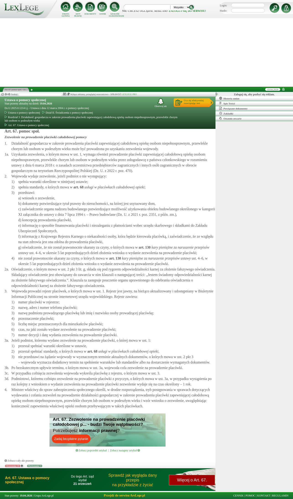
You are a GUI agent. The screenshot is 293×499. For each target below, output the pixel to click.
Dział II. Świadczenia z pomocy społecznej (67, 112)
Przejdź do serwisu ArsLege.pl (124, 495)
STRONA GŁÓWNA (66, 15)
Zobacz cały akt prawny (19, 460)
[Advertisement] (146, 52)
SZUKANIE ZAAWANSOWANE (115, 15)
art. (78, 187)
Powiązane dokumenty (233, 108)
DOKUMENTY (90, 14)
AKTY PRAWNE (78, 15)
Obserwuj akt (161, 102)
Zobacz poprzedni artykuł (91, 450)
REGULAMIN (280, 495)
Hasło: (223, 10)
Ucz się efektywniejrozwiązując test (194, 101)
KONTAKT (263, 495)
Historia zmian (229, 98)
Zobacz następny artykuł (125, 450)
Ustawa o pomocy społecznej (25, 100)
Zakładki (226, 113)
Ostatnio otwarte (230, 118)
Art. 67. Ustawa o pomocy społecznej (27, 125)
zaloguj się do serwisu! (187, 11)
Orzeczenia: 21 (12, 466)
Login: (223, 5)
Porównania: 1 (34, 466)
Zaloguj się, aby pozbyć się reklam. (254, 94)
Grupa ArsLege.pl (44, 495)
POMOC (250, 495)
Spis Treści (227, 103)
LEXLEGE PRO (129, 94)
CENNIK (102, 14)
